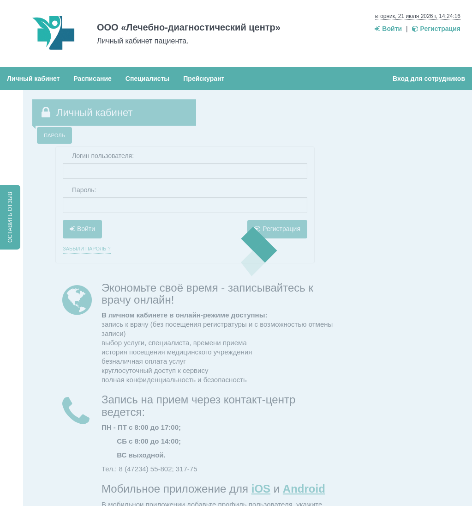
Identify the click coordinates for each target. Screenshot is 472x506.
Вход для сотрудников (429, 78)
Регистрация (436, 28)
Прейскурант (203, 78)
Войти (388, 28)
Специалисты (147, 78)
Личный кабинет (33, 78)
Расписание (92, 78)
